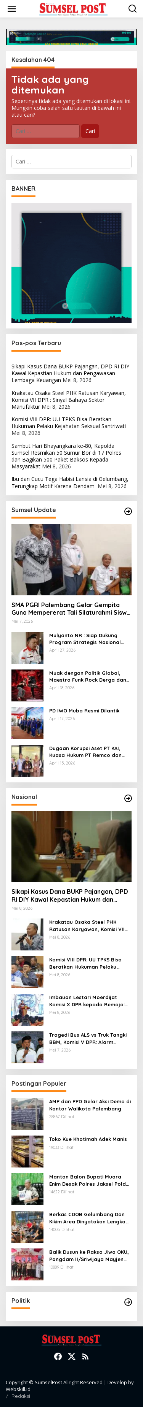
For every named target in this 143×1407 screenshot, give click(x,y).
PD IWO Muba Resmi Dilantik (84, 710)
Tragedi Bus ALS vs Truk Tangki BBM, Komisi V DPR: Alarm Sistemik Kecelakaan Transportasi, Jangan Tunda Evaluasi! (88, 1038)
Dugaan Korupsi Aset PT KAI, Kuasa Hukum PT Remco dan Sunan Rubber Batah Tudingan (88, 751)
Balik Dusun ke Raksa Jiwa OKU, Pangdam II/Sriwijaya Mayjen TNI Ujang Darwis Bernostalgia (89, 1255)
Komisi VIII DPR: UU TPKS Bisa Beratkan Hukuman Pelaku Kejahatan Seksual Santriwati (68, 423)
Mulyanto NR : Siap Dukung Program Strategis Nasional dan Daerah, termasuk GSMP (86, 639)
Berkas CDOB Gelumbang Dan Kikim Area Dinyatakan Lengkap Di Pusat (89, 1218)
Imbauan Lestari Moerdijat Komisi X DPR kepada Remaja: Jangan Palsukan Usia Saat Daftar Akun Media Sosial (87, 1000)
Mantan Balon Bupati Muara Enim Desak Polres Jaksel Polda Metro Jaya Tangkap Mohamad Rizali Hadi (89, 1180)
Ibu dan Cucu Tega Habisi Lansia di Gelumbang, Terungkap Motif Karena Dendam (70, 482)
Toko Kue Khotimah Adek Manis (88, 1139)
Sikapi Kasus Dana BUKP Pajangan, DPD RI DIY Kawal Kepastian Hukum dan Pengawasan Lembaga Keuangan (70, 373)
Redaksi (20, 1396)
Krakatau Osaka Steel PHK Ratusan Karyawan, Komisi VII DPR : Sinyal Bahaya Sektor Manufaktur (68, 399)
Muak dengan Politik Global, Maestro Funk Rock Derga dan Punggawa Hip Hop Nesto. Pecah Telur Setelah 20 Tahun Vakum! (87, 676)
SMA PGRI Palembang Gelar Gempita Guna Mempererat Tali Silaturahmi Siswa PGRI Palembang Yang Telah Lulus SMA (70, 609)
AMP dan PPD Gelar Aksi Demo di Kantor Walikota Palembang (90, 1104)
